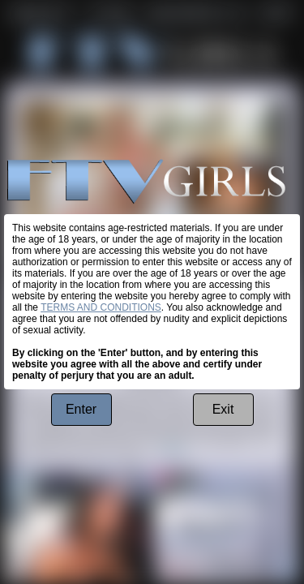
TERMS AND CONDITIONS (101, 307)
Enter (81, 409)
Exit (223, 409)
